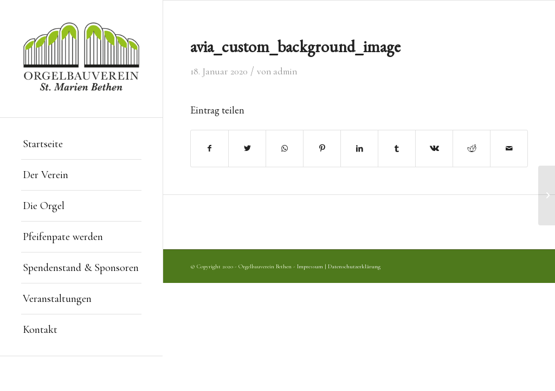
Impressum (310, 266)
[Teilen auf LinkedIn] (359, 148)
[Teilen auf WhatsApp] (284, 148)
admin (285, 71)
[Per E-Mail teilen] (509, 148)
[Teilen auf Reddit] (471, 148)
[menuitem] (81, 144)
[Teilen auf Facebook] (209, 148)
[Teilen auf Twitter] (247, 148)
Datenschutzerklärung (354, 266)
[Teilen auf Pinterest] (322, 148)
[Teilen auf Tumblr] (396, 148)
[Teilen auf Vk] (434, 148)
